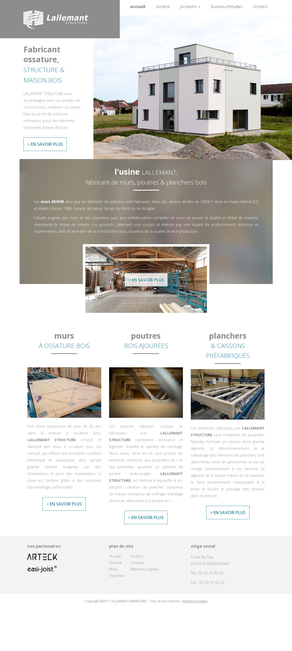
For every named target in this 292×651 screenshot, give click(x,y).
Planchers (117, 575)
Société (163, 6)
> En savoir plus (45, 144)
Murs (113, 569)
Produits (190, 6)
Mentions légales (144, 569)
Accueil (137, 6)
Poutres (137, 556)
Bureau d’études (227, 6)
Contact (260, 6)
